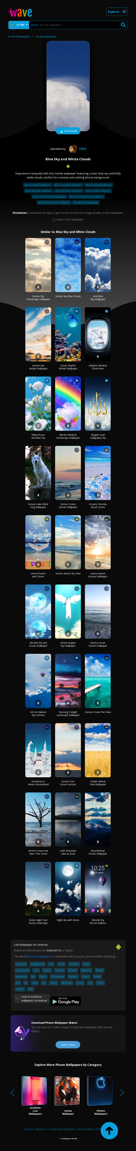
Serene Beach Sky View (68, 573)
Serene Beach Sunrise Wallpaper (97, 575)
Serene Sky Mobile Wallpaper (38, 367)
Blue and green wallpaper (69, 190)
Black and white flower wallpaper (86, 196)
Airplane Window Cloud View (98, 367)
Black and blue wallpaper (39, 190)
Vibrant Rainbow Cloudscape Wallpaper (68, 436)
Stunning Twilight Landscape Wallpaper (68, 713)
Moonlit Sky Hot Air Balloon (98, 921)
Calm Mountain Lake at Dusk (68, 852)
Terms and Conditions (62, 1129)
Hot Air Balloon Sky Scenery (38, 713)
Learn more (68, 1045)
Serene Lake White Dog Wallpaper (38, 506)
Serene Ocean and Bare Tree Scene (38, 852)
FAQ (98, 1129)
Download (68, 131)
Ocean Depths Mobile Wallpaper (68, 367)
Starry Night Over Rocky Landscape (38, 921)
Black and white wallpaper (68, 184)
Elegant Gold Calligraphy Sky (98, 436)
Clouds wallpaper (46, 36)
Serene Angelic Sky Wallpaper (68, 644)
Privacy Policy (85, 1129)
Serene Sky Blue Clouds (68, 296)
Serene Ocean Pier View (98, 712)
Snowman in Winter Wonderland (38, 783)
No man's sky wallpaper (86, 202)
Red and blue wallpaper (98, 190)
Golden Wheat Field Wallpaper (98, 783)
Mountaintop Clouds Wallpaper (98, 852)
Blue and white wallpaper (38, 184)
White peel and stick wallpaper (54, 202)
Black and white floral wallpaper (49, 196)
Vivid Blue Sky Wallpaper (97, 298)
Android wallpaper (39, 956)
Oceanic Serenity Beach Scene (98, 506)
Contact (28, 1129)
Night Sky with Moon (68, 920)
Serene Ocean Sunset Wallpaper (68, 506)
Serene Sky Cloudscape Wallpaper (38, 298)
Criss (77, 149)
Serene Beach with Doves (38, 575)
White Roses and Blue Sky (38, 436)
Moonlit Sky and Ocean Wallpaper (38, 644)
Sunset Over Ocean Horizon (68, 783)
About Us (41, 1129)
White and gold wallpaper (99, 184)
